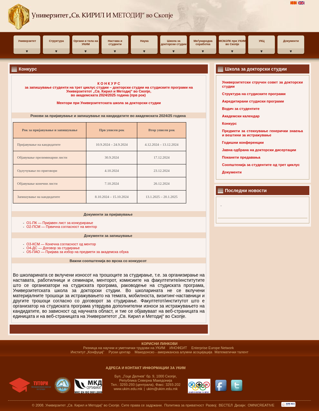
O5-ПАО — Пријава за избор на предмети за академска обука (77, 252)
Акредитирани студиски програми (253, 101)
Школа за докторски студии (256, 69)
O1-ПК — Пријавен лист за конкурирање (59, 223)
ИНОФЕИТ (178, 348)
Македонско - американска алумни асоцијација (173, 352)
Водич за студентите (241, 109)
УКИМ (59, 16)
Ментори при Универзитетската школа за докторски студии (109, 103)
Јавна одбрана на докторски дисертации (259, 150)
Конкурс (229, 123)
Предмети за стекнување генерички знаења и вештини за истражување (262, 133)
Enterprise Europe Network (212, 348)
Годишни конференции (243, 142)
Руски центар (119, 352)
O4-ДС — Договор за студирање (53, 248)
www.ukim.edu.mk (128, 389)
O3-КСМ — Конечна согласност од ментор (61, 244)
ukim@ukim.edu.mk (162, 389)
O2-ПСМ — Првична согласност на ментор (61, 227)
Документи (232, 172)
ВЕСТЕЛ (226, 405)
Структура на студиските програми (253, 94)
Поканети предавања (241, 157)
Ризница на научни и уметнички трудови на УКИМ (124, 348)
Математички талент (231, 352)
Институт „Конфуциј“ (87, 352)
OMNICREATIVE (261, 405)
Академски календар (240, 116)
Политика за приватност (184, 405)
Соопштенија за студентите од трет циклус (261, 165)
